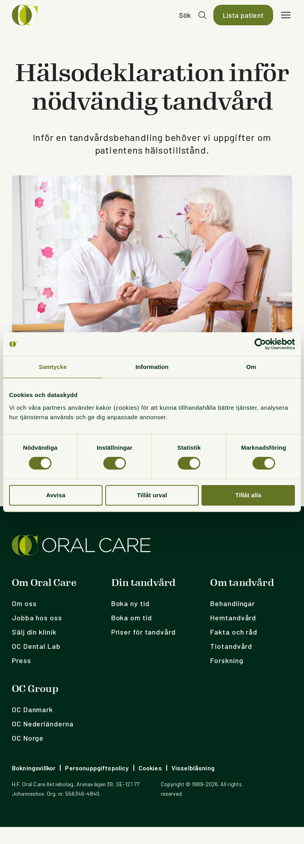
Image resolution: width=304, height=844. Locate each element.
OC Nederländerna (42, 740)
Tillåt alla (248, 495)
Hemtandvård (233, 634)
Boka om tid (131, 634)
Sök (185, 23)
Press (21, 677)
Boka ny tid (130, 620)
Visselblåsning (193, 785)
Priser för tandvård (143, 648)
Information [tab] (152, 366)
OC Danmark (32, 726)
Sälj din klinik (34, 648)
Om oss (24, 620)
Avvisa (55, 495)
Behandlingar (232, 620)
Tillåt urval (152, 495)
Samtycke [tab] (53, 366)
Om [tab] (251, 366)
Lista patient (243, 23)
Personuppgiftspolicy (97, 785)
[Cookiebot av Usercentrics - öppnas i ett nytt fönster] (260, 344)
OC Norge (28, 755)
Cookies (150, 785)
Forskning (226, 677)
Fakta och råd (233, 648)
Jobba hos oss (37, 634)
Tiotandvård (231, 663)
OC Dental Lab (36, 663)
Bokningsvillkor (33, 785)
